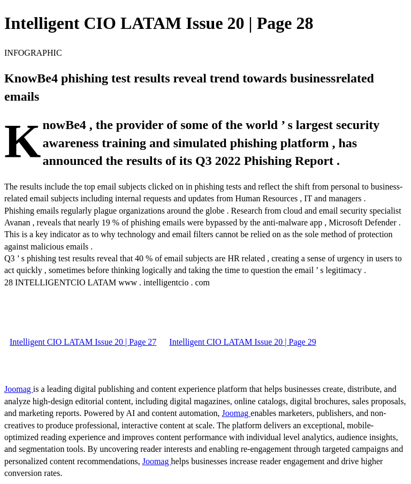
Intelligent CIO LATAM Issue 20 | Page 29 (242, 341)
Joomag (18, 389)
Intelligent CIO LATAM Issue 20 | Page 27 (83, 341)
